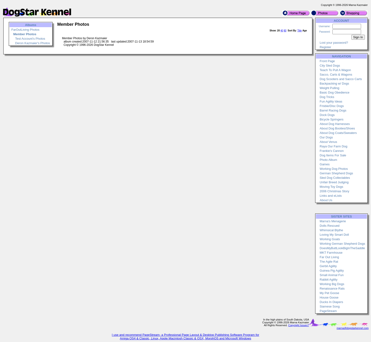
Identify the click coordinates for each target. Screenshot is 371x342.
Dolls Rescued (330, 225)
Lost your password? (334, 42)
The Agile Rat (329, 261)
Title (299, 30)
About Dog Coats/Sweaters (338, 133)
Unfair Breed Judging (334, 182)
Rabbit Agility (328, 279)
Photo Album (328, 160)
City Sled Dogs (330, 65)
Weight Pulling (329, 88)
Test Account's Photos (30, 38)
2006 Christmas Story (334, 191)
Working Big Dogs (332, 284)
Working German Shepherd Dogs (342, 243)
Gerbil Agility (328, 266)
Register (325, 47)
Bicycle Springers (331, 119)
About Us (326, 200)
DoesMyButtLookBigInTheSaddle (342, 248)
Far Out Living (329, 257)
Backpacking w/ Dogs (334, 83)
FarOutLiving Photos (25, 29)
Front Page (327, 61)
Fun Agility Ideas (331, 101)
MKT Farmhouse (331, 252)
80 (285, 30)
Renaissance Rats (332, 288)
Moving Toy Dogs (331, 186)
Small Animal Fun (332, 275)
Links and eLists (331, 195)
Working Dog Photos (334, 169)
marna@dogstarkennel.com (353, 328)
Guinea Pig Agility (332, 270)
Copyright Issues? (298, 325)
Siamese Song (330, 306)
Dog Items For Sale (333, 155)
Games (325, 164)
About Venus (328, 142)
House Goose (329, 297)
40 (281, 30)
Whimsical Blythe (331, 230)
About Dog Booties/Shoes (337, 128)
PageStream (328, 311)
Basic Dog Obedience (334, 92)
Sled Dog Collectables (335, 178)
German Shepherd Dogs (336, 173)
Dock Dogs (327, 115)
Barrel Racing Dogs (333, 110)
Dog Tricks (327, 97)
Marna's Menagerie (333, 221)
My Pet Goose (329, 293)
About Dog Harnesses (335, 124)
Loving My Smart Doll (334, 234)
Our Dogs (326, 137)
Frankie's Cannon (332, 151)
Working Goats (330, 239)
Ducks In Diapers (331, 302)
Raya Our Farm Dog (333, 146)
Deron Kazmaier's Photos (32, 43)
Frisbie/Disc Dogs (332, 106)
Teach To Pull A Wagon (335, 70)
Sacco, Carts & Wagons (336, 74)
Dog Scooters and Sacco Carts (341, 79)
